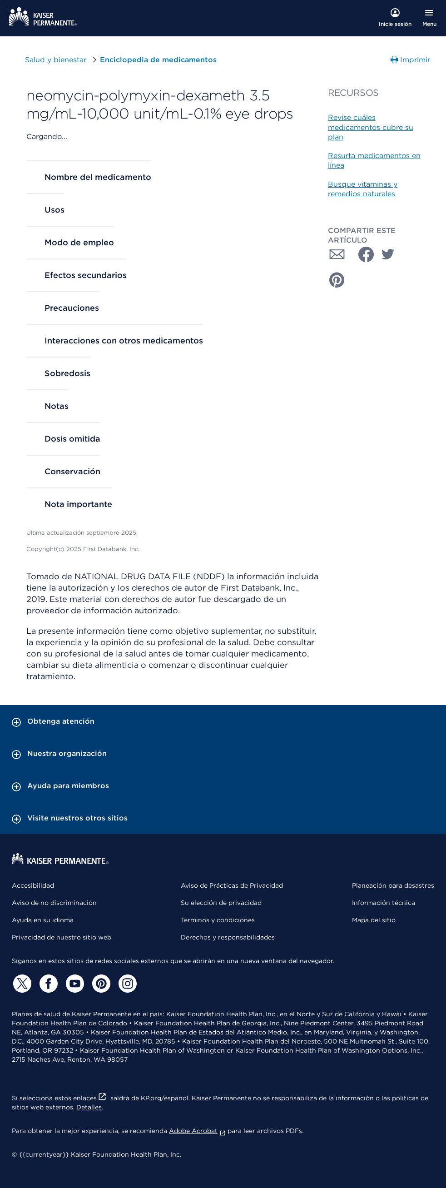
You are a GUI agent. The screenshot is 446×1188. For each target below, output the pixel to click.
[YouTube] (73, 983)
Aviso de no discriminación (54, 902)
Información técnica (383, 902)
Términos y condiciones (218, 920)
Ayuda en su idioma (43, 920)
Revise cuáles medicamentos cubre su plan (370, 127)
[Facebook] (47, 983)
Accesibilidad (33, 885)
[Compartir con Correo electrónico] (337, 254)
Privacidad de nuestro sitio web (61, 937)
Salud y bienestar (55, 59)
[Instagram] (126, 983)
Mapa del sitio (374, 920)
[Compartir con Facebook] (362, 254)
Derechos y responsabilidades (228, 937)
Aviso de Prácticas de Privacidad (232, 885)
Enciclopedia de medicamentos (158, 59)
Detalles (89, 1107)
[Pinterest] (100, 983)
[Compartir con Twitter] (388, 254)
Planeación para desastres (393, 885)
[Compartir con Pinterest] (337, 280)
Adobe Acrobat (197, 1130)
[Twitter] (21, 983)
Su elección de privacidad (221, 902)
